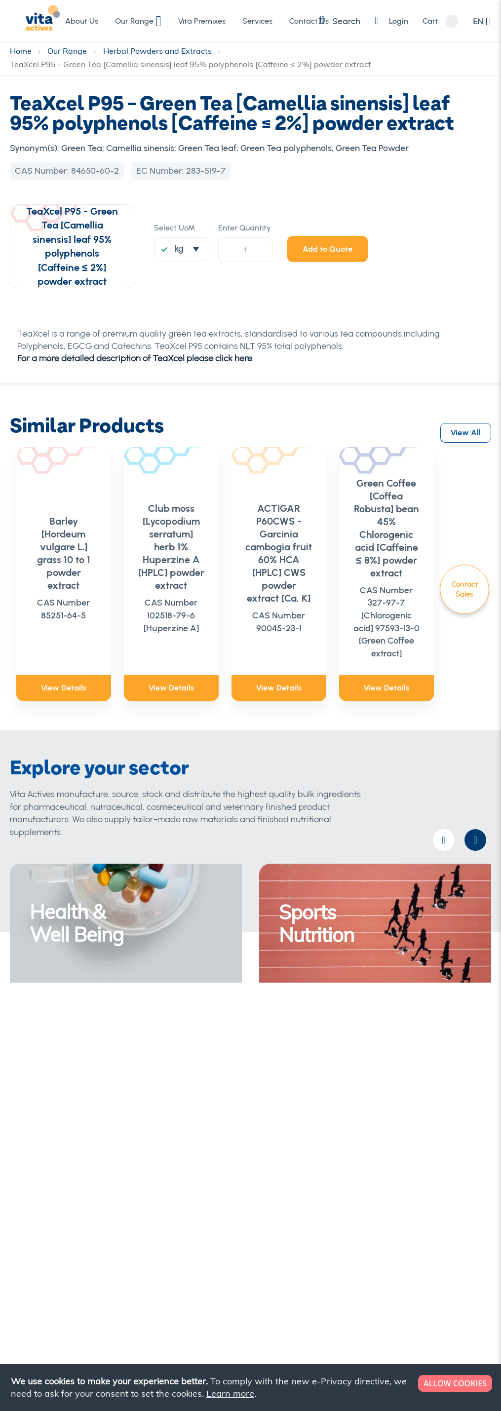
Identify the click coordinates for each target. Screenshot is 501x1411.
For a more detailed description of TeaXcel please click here (134, 358)
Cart (430, 21)
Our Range (68, 51)
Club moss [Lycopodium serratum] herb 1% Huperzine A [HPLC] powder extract (189, 529)
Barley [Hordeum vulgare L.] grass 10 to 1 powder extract (66, 534)
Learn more (230, 1393)
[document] (251, 1387)
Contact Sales (465, 589)
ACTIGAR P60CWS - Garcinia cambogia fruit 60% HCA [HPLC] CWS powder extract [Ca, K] (311, 534)
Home (22, 51)
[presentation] (475, 803)
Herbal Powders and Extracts (158, 51)
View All (466, 424)
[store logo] (32, 21)
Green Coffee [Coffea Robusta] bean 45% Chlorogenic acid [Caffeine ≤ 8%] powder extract (434, 516)
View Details (66, 649)
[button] (482, 21)
